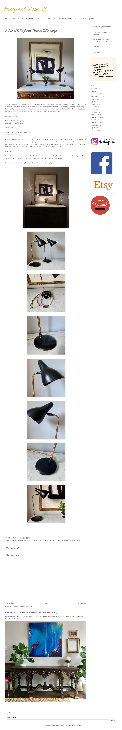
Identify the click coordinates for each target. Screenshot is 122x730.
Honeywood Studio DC (25, 9)
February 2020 (96, 117)
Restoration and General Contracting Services (101, 40)
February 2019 (96, 122)
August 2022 (95, 99)
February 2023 (96, 91)
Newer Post (10, 603)
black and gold (41, 540)
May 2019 (94, 120)
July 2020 (94, 107)
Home (46, 603)
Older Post (82, 603)
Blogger (78, 725)
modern (72, 540)
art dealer (32, 540)
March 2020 (95, 115)
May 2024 (94, 89)
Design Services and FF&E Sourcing (101, 33)
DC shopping (50, 540)
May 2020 (94, 112)
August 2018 (95, 125)
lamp (67, 540)
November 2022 (96, 96)
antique (13, 540)
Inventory (96, 52)
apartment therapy (22, 540)
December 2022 (96, 94)
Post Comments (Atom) (23, 607)
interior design (61, 540)
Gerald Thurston (10, 121)
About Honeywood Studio (101, 27)
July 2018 (94, 128)
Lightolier (8, 123)
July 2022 (94, 102)
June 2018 (94, 130)
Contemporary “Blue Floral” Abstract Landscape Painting (31, 612)
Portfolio (95, 47)
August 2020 (95, 104)
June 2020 (94, 109)
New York (79, 540)
